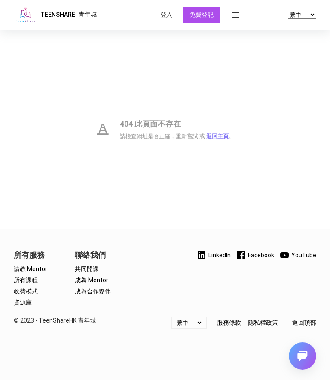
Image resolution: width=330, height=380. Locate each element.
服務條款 (229, 322)
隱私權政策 (263, 322)
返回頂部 (304, 322)
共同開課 (87, 268)
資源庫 (23, 302)
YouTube (297, 255)
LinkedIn (213, 255)
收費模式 (26, 291)
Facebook (255, 255)
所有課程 (26, 280)
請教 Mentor (30, 268)
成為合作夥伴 (93, 291)
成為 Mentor (91, 280)
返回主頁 (217, 136)
